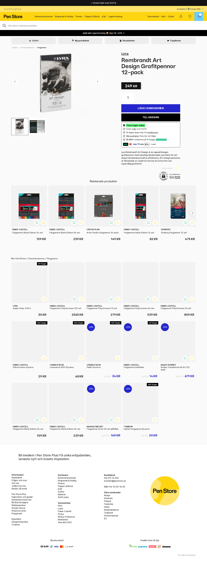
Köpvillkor (16, 519)
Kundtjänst (181, 9)
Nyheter (62, 494)
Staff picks (63, 497)
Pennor (79, 16)
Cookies (16, 524)
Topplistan (175, 40)
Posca (61, 514)
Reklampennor (19, 505)
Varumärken (153, 16)
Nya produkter (82, 40)
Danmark (108, 498)
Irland (106, 507)
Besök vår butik (19, 488)
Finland (107, 501)
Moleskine (63, 519)
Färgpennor (41, 48)
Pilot (60, 505)
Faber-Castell (64, 511)
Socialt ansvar (18, 508)
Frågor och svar (19, 480)
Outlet (171, 16)
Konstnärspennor (27, 48)
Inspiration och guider (22, 497)
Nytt (163, 16)
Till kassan (151, 117)
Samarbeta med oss (21, 499)
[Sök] (103, 25)
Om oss (15, 483)
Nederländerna (111, 509)
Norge (107, 495)
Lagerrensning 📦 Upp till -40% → (103, 33)
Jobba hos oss (19, 486)
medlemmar (152, 132)
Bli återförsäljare (20, 502)
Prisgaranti (17, 513)
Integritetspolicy (20, 521)
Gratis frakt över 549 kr (103, 3)
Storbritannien (111, 515)
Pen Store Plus (19, 494)
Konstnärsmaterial (44, 16)
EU (105, 518)
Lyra (124, 54)
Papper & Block (92, 16)
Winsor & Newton (66, 516)
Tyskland (108, 512)
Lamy (60, 508)
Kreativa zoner (19, 510)
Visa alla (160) (65, 522)
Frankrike (108, 504)
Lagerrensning (115, 16)
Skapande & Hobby (64, 16)
